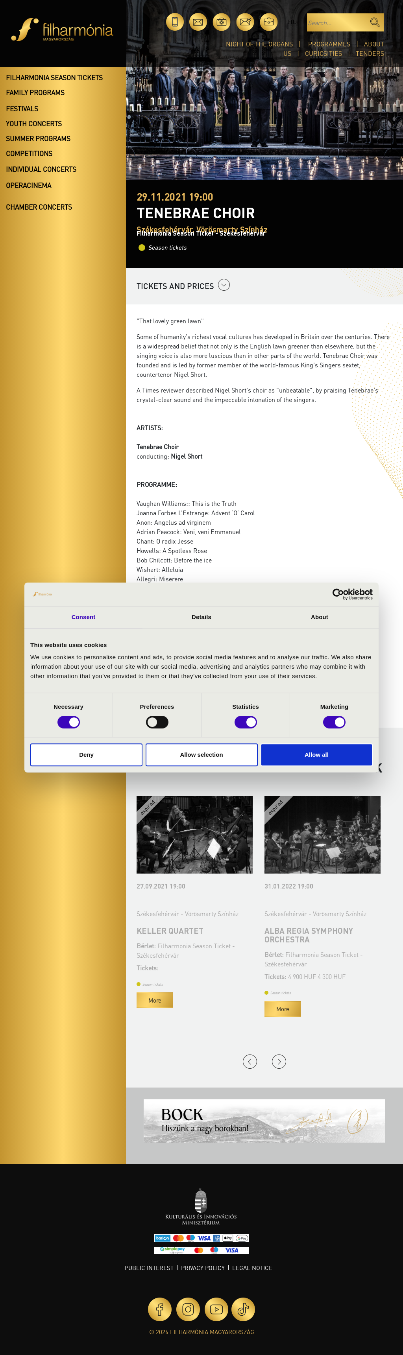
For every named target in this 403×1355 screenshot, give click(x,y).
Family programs (35, 92)
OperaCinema (28, 185)
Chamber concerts (39, 207)
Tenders (370, 53)
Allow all (317, 754)
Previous (250, 1062)
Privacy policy (203, 1268)
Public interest (149, 1268)
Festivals (22, 108)
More (154, 1000)
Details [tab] (201, 617)
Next (279, 1062)
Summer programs (38, 138)
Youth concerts (34, 123)
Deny (86, 754)
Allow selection (201, 754)
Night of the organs (259, 44)
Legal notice (252, 1268)
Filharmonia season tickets (54, 77)
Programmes (329, 44)
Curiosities (323, 53)
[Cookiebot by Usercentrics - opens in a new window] (338, 594)
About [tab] (319, 617)
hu (292, 21)
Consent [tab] (84, 617)
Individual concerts (41, 169)
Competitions (29, 153)
